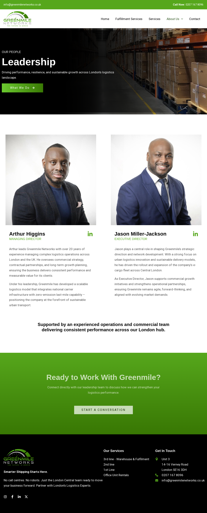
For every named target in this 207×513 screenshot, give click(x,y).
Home (105, 19)
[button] (181, 19)
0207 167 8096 (188, 4)
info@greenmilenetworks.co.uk (22, 4)
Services (154, 19)
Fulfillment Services (128, 19)
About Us (175, 19)
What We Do (22, 87)
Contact (194, 19)
